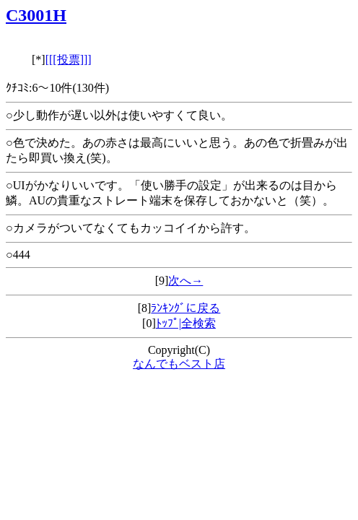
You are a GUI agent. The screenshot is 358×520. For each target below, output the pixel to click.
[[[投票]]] (68, 59)
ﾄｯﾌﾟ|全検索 (186, 323)
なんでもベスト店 (179, 364)
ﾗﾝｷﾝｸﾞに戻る (185, 308)
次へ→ (185, 280)
